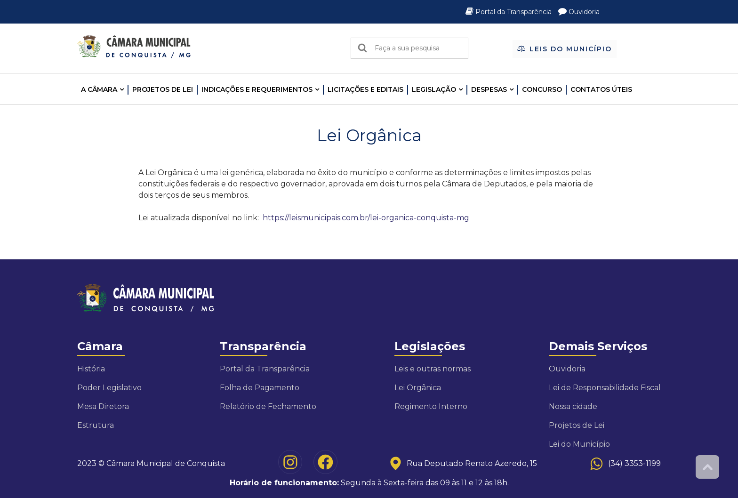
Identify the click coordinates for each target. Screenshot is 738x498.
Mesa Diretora (103, 406)
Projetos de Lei (162, 89)
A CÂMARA (99, 89)
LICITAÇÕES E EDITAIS (365, 89)
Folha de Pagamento (259, 387)
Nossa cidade (573, 406)
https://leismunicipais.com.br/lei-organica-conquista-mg (366, 217)
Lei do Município (579, 444)
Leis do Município (564, 49)
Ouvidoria (579, 12)
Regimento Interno (430, 406)
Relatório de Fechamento (268, 406)
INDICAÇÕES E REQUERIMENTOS (257, 89)
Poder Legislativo (109, 387)
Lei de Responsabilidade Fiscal (605, 387)
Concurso (542, 89)
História (91, 368)
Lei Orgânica (417, 387)
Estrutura (95, 425)
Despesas (489, 89)
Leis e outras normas (432, 368)
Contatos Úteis (601, 89)
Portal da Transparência (509, 12)
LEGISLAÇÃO (434, 89)
